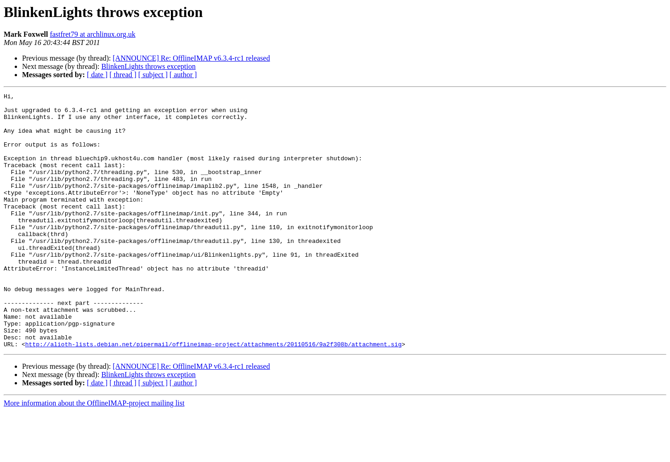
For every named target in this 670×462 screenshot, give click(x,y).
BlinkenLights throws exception (148, 66)
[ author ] (183, 75)
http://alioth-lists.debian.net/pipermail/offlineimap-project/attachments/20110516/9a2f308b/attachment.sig (213, 395)
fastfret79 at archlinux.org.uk (92, 34)
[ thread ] (122, 75)
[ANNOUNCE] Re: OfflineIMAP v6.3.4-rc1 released (191, 58)
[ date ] (97, 75)
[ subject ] (153, 75)
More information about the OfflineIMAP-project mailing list (94, 454)
